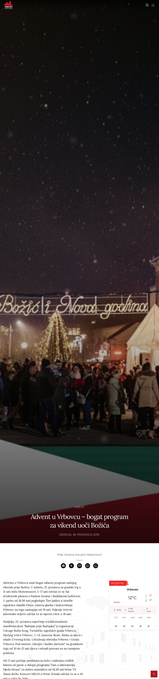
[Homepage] (8, 5)
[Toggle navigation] (152, 5)
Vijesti (79, 507)
